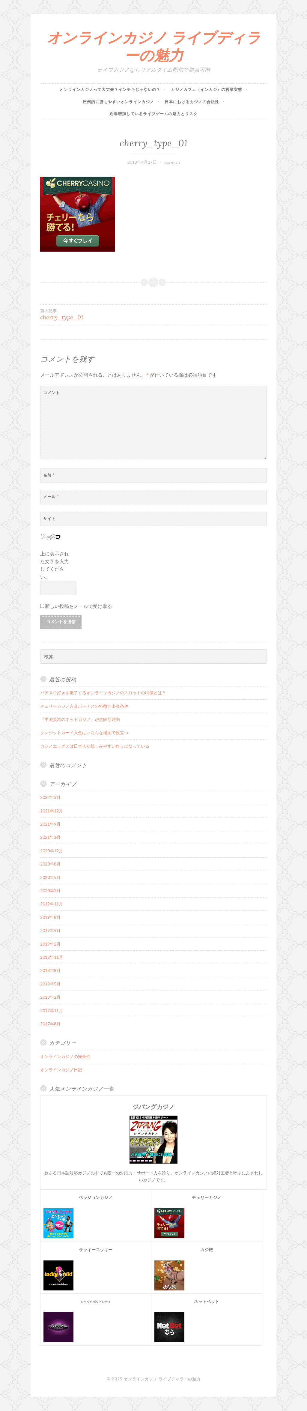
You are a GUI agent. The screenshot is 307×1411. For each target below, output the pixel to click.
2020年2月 (50, 890)
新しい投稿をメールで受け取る (78, 606)
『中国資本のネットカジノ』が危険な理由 (80, 719)
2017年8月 (50, 1023)
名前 (49, 475)
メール (51, 496)
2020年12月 (51, 850)
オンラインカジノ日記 (61, 1069)
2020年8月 (50, 863)
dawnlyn (172, 162)
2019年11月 (51, 903)
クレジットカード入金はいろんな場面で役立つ (84, 732)
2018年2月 (50, 997)
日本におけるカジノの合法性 (192, 101)
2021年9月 (50, 824)
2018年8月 (50, 970)
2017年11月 (51, 1010)
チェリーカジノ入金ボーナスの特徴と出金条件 (84, 706)
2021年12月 (51, 810)
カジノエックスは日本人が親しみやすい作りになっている (94, 746)
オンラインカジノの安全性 (65, 1056)
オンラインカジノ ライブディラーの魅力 (154, 46)
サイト (49, 518)
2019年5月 (50, 930)
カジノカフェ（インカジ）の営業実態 (206, 89)
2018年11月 (51, 957)
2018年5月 (50, 983)
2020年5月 (50, 877)
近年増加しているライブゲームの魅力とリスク (153, 113)
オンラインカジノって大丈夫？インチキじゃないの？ (110, 89)
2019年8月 (50, 917)
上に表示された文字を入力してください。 (54, 565)
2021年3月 (50, 837)
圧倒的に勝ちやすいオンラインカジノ (118, 101)
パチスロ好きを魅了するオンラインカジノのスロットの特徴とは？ (103, 692)
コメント (51, 392)
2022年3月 (50, 797)
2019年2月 (50, 943)
